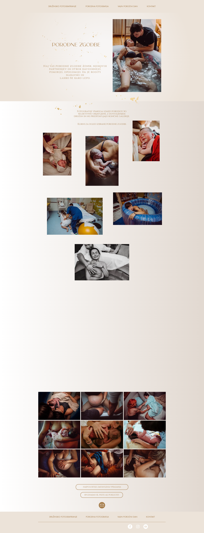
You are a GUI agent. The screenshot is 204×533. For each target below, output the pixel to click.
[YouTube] (145, 526)
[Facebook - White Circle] (130, 526)
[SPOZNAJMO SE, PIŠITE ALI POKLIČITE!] (101, 495)
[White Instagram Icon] (138, 526)
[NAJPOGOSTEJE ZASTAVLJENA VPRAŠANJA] (102, 487)
